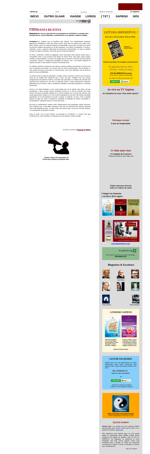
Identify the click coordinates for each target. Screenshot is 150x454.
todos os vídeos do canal (121, 188)
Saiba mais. (119, 430)
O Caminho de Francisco (120, 154)
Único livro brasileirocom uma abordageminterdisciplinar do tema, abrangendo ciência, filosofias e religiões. (111, 342)
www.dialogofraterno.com (120, 244)
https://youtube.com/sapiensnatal (121, 414)
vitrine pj (33, 12)
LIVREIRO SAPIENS (121, 312)
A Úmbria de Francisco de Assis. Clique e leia (120, 156)
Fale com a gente (131, 448)
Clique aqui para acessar (121, 186)
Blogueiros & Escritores (121, 264)
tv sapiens (134, 12)
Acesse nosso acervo (120, 349)
